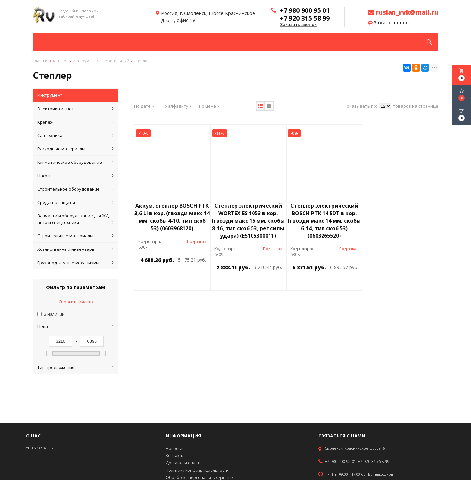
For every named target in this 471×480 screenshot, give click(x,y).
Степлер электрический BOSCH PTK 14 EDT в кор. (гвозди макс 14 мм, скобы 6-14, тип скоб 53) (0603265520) (324, 220)
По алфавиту (177, 106)
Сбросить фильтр (76, 302)
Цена (75, 326)
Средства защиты (75, 202)
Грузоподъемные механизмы (75, 262)
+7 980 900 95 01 (340, 461)
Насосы (75, 175)
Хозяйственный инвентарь (75, 249)
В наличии (54, 314)
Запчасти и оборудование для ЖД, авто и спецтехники (75, 219)
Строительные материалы (75, 235)
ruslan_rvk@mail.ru (403, 12)
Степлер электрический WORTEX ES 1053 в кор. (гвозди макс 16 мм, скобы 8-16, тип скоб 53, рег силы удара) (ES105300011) (248, 220)
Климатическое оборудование (75, 162)
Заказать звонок (298, 24)
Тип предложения (75, 367)
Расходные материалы (75, 149)
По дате (144, 106)
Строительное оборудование (75, 189)
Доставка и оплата (183, 463)
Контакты (175, 455)
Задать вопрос (389, 22)
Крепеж (75, 122)
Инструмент (75, 95)
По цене (209, 106)
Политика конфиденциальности (197, 470)
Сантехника (75, 135)
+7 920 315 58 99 (373, 461)
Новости (174, 448)
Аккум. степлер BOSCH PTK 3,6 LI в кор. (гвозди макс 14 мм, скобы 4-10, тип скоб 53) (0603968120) (172, 217)
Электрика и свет (75, 108)
